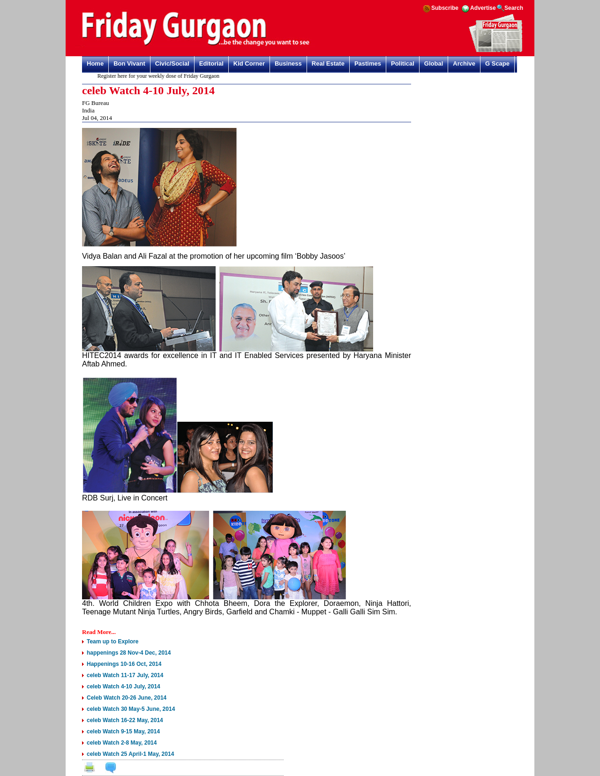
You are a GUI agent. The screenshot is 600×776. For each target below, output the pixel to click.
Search (513, 8)
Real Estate (328, 63)
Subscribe (444, 8)
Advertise (483, 8)
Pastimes (367, 63)
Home (95, 63)
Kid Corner (249, 63)
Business (288, 63)
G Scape (497, 63)
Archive (464, 63)
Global (433, 63)
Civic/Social (172, 63)
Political (402, 63)
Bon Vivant (129, 63)
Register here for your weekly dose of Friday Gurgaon (160, 76)
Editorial (211, 63)
